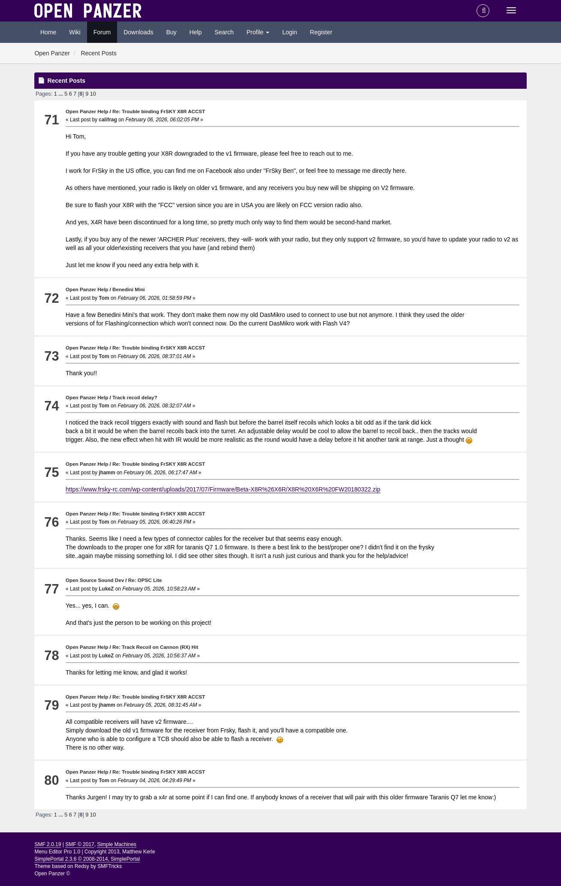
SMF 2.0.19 (47, 844)
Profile (258, 32)
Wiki (74, 32)
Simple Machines (116, 844)
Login (289, 32)
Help (196, 32)
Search (223, 32)
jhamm (107, 473)
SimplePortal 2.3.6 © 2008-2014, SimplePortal (87, 859)
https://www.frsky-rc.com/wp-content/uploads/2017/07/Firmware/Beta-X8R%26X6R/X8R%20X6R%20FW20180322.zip (223, 489)
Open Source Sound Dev (95, 580)
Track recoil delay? (134, 397)
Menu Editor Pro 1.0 (57, 852)
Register (321, 32)
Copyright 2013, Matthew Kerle (119, 852)
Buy (171, 32)
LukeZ (106, 589)
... (61, 94)
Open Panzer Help (87, 111)
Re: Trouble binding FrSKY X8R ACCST (158, 111)
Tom (104, 298)
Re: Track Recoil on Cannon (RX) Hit (155, 647)
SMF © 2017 (79, 844)
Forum (102, 32)
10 (93, 94)
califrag (108, 120)
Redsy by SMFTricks (98, 866)
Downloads (138, 32)
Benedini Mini (128, 289)
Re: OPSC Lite (145, 580)
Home (48, 32)
